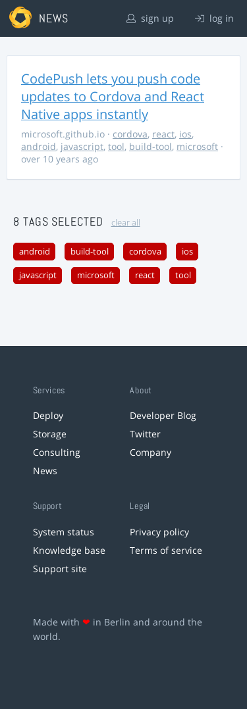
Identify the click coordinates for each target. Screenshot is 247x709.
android (38, 146)
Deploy (48, 415)
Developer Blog (163, 415)
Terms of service (166, 550)
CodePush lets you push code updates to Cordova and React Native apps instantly (112, 96)
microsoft (197, 146)
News (45, 470)
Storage (50, 434)
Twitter (145, 434)
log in (214, 18)
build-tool (150, 146)
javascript (82, 146)
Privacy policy (159, 532)
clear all (125, 222)
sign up (150, 18)
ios (185, 134)
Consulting (56, 452)
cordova (130, 134)
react (163, 134)
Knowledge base (69, 550)
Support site (60, 568)
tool (116, 146)
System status (63, 532)
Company (150, 452)
